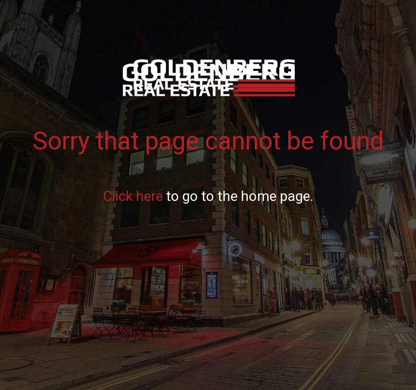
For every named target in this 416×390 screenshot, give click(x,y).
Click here (133, 196)
